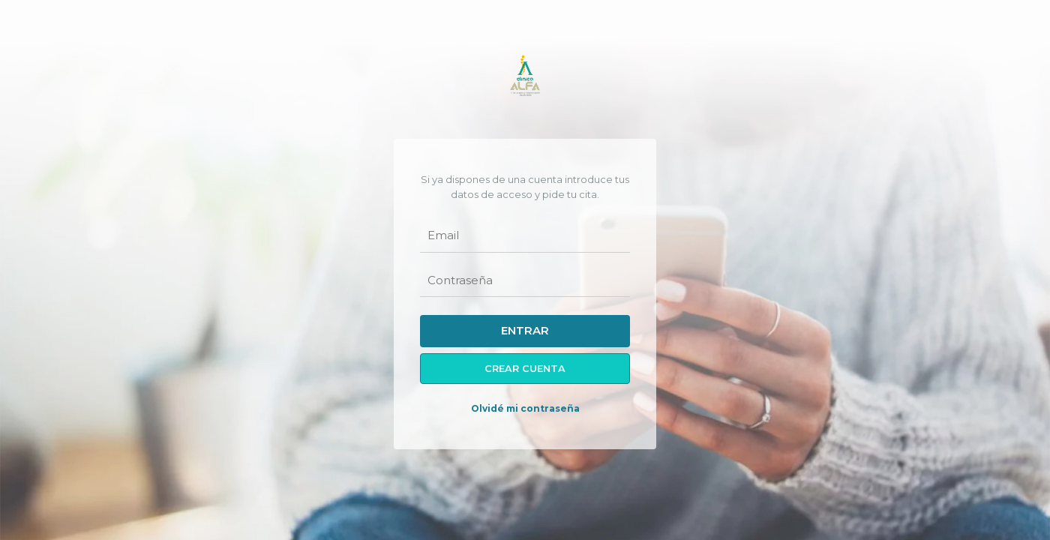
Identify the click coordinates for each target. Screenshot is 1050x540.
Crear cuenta (525, 368)
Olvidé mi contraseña (525, 408)
